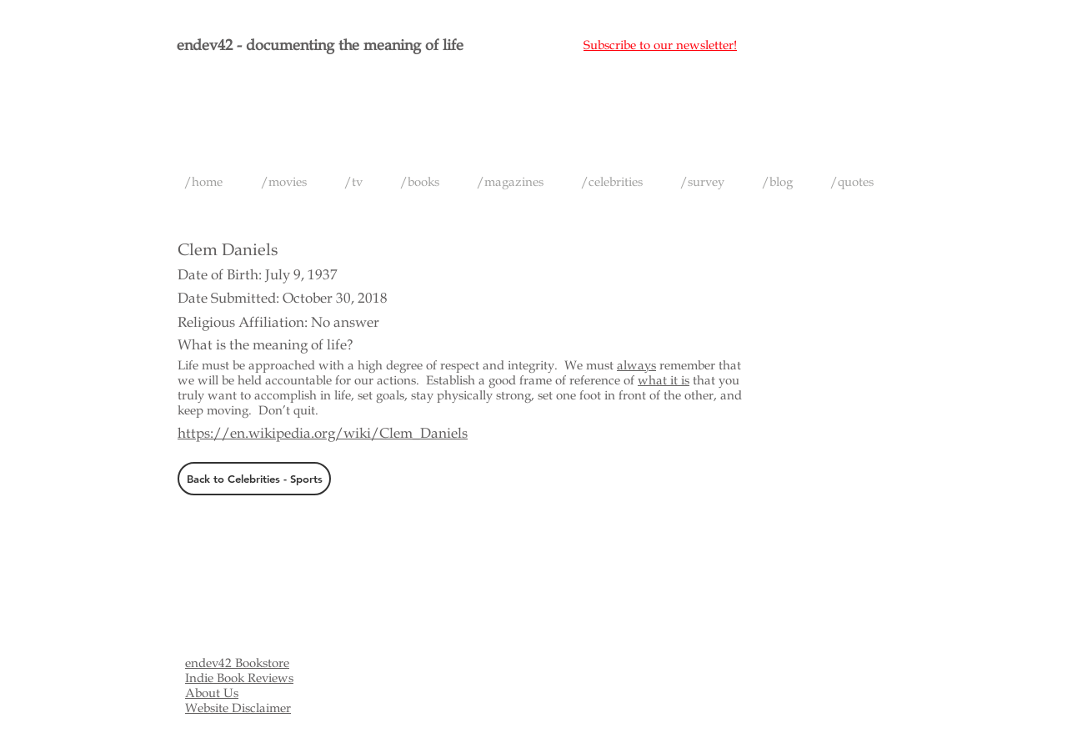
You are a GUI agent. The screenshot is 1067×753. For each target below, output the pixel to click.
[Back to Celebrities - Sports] (254, 478)
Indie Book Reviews (239, 677)
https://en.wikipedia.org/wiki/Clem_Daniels (323, 433)
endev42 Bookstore (237, 662)
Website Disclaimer (238, 707)
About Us (211, 692)
